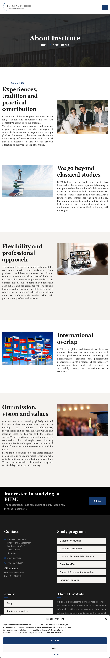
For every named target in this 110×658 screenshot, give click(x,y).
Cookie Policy (55, 654)
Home (44, 45)
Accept (55, 640)
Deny (55, 648)
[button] (105, 618)
